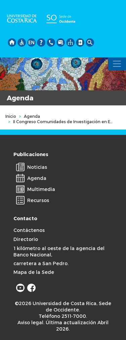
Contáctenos (29, 230)
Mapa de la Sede (33, 272)
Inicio (10, 116)
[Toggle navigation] (117, 63)
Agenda (32, 116)
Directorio (25, 239)
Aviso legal (30, 322)
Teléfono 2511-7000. (63, 316)
